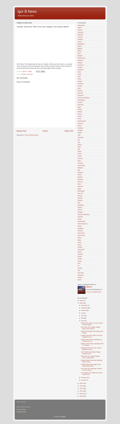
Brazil (79, 53)
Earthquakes (81, 100)
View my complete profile (93, 292)
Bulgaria (80, 55)
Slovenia (80, 230)
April (82, 320)
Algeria (80, 27)
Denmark (80, 93)
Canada (23, 74)
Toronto (80, 256)
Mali (79, 170)
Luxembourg (81, 165)
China (79, 79)
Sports (79, 242)
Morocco (80, 181)
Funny (79, 118)
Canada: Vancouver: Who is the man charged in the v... (91, 336)
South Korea (81, 235)
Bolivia (80, 51)
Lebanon (80, 158)
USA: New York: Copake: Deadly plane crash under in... (90, 327)
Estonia (80, 109)
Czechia (80, 90)
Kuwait (80, 156)
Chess (79, 74)
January (83, 380)
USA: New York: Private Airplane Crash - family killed (90, 356)
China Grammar (21, 409)
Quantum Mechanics (84, 214)
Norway (80, 195)
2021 (81, 391)
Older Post (68, 131)
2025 (81, 303)
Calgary (80, 62)
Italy (79, 149)
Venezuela (81, 275)
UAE (79, 263)
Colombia (80, 83)
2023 (81, 386)
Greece (80, 125)
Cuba (79, 88)
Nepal (79, 188)
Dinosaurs (81, 95)
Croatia (80, 86)
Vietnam (80, 277)
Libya (79, 160)
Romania (80, 217)
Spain (79, 240)
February (84, 377)
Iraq (79, 142)
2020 (81, 393)
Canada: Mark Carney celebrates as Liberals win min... (91, 340)
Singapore (81, 228)
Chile (79, 76)
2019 (81, 396)
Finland (80, 111)
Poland (80, 209)
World (79, 280)
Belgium (80, 48)
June (82, 315)
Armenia (80, 37)
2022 (81, 388)
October (83, 310)
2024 (81, 383)
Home (45, 131)
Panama (80, 200)
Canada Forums (21, 411)
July (82, 313)
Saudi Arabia (81, 221)
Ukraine (80, 268)
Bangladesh (81, 44)
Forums (80, 114)
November (84, 308)
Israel (79, 146)
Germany (80, 123)
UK (78, 265)
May (82, 318)
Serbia (79, 226)
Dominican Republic (83, 97)
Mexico (80, 174)
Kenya (79, 153)
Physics (80, 207)
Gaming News (82, 121)
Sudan (79, 245)
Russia (80, 219)
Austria (80, 41)
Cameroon (81, 65)
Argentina (80, 34)
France (80, 116)
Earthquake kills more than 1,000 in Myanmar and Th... (91, 348)
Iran (79, 139)
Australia (80, 39)
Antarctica (80, 32)
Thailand (80, 254)
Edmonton (81, 104)
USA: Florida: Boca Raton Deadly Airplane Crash (90, 352)
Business (80, 60)
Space (79, 237)
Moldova (80, 177)
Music (79, 184)
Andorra (80, 30)
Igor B (90, 287)
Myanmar (80, 186)
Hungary (80, 130)
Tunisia (80, 258)
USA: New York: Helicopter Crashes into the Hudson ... (91, 369)
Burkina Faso (81, 58)
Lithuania (80, 163)
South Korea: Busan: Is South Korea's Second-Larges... (92, 323)
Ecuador (80, 102)
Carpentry (80, 69)
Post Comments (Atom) (31, 135)
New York (80, 193)
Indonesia (80, 137)
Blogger (63, 416)
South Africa (81, 233)
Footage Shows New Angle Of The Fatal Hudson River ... (91, 365)
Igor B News (27, 11)
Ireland (80, 144)
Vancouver (30, 74)
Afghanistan (81, 25)
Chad (79, 72)
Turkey (80, 261)
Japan (79, 151)
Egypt (79, 107)
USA (79, 270)
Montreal (80, 179)
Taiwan (80, 252)
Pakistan (80, 198)
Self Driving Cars (82, 223)
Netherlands (81, 191)
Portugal (80, 212)
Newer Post (21, 131)
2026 (81, 300)
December (84, 305)
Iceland (80, 132)
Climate (80, 81)
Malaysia (80, 167)
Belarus (80, 46)
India (79, 135)
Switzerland (81, 249)
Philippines (81, 205)
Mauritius (80, 172)
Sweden (80, 247)
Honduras (80, 128)
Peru (79, 202)
